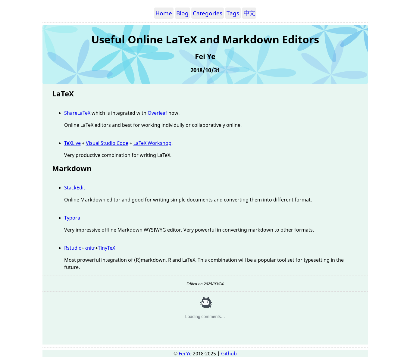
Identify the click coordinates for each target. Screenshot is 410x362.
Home (163, 13)
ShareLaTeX (77, 113)
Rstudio (73, 248)
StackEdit (74, 187)
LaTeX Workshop (152, 143)
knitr (89, 248)
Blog (182, 13)
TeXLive (72, 143)
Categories (207, 13)
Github (229, 353)
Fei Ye (185, 353)
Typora (72, 217)
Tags (233, 13)
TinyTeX (106, 248)
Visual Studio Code (107, 143)
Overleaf (157, 113)
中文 (249, 13)
